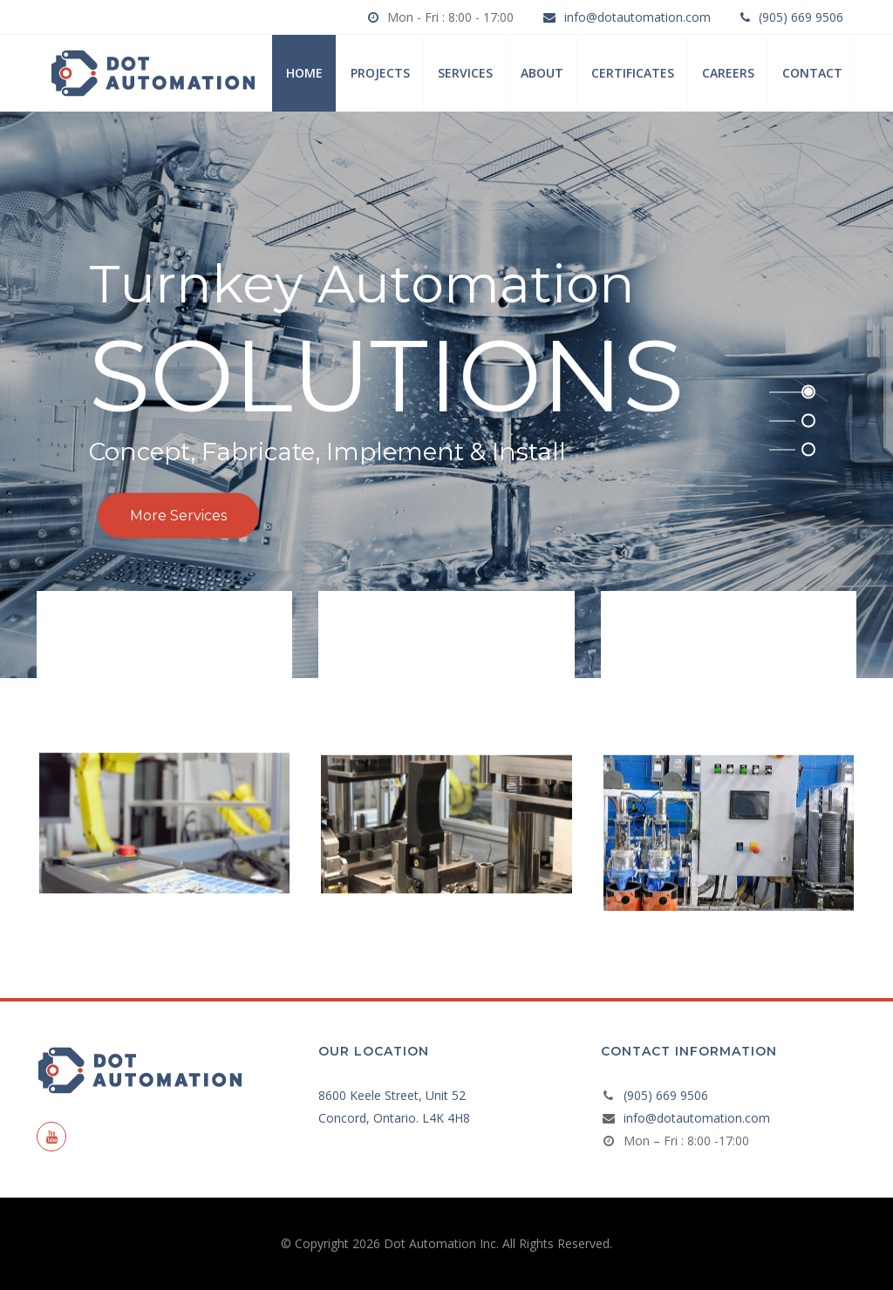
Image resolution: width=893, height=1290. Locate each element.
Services (465, 72)
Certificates (632, 72)
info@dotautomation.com (637, 17)
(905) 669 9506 (801, 17)
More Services (178, 515)
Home (304, 72)
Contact (812, 72)
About (542, 72)
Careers (728, 72)
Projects (380, 72)
